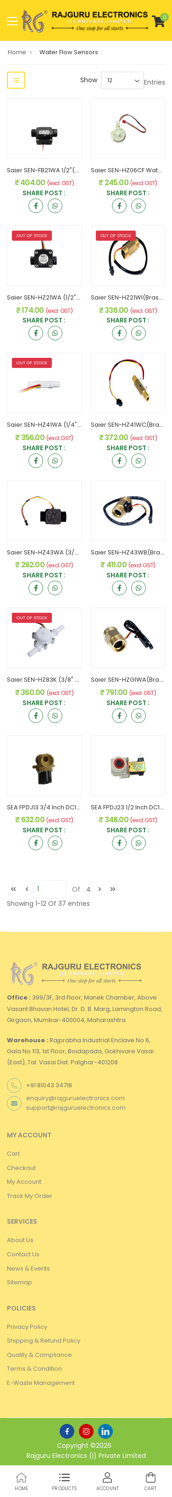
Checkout (21, 1168)
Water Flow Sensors (68, 52)
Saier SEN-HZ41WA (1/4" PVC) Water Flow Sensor (78, 424)
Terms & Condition (34, 1368)
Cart (13, 1153)
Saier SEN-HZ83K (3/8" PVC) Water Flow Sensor (77, 679)
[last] (113, 889)
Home (17, 52)
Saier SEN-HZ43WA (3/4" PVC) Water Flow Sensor (80, 552)
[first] (13, 889)
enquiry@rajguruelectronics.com (75, 1098)
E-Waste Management (41, 1382)
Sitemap (19, 1282)
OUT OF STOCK (32, 235)
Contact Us (23, 1254)
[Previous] (26, 889)
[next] (99, 889)
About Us (20, 1240)
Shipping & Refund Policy (43, 1340)
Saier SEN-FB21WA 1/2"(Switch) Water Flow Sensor (80, 170)
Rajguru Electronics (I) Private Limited (86, 1455)
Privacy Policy (27, 1326)
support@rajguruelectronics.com (76, 1107)
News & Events (28, 1268)
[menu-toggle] (12, 21)
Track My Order (29, 1196)
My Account (24, 1181)
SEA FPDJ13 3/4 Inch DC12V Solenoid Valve (68, 807)
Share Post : (44, 194)
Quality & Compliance (39, 1354)
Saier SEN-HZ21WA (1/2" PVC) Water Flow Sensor (78, 297)
